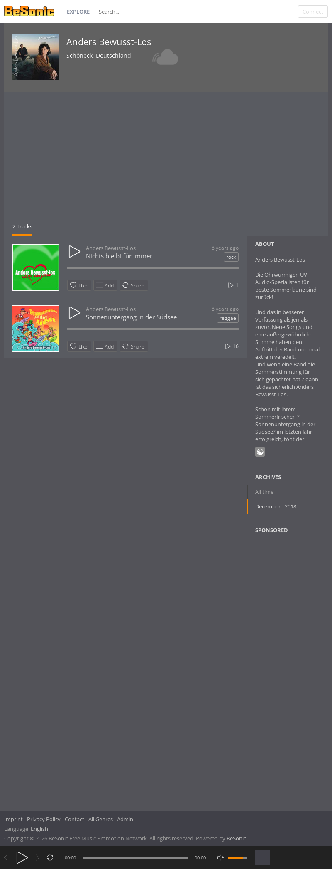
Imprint (13, 819)
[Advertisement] (166, 160)
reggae (228, 318)
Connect (313, 11)
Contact (74, 819)
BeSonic (236, 838)
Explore (78, 11)
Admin (125, 819)
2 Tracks (22, 226)
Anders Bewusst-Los (108, 41)
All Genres (100, 819)
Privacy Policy (44, 819)
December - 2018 (275, 506)
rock (231, 256)
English (39, 828)
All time (264, 492)
